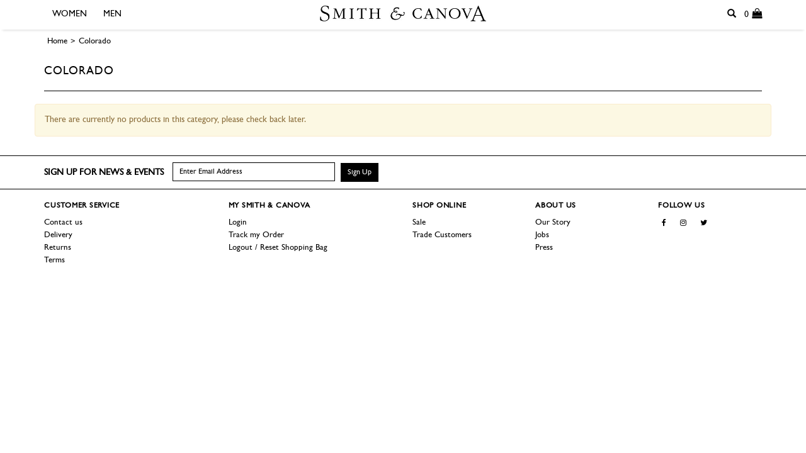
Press (544, 247)
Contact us (63, 222)
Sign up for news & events (104, 172)
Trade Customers (442, 235)
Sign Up (360, 172)
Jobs (542, 235)
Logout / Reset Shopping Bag (278, 247)
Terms (54, 260)
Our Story (552, 222)
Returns (57, 247)
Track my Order (256, 235)
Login (238, 222)
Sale (419, 222)
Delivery (58, 235)
